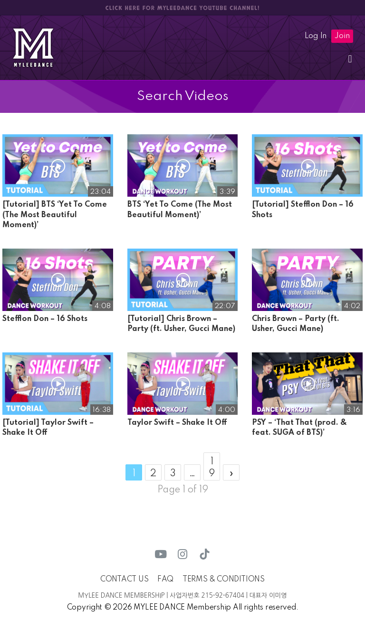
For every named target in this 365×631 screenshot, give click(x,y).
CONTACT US (124, 579)
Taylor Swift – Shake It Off (177, 423)
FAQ (165, 579)
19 (212, 468)
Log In (316, 36)
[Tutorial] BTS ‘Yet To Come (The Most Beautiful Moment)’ (54, 215)
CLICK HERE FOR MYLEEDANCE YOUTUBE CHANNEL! (182, 8)
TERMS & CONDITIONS (223, 579)
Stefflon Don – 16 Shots (44, 319)
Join (342, 36)
